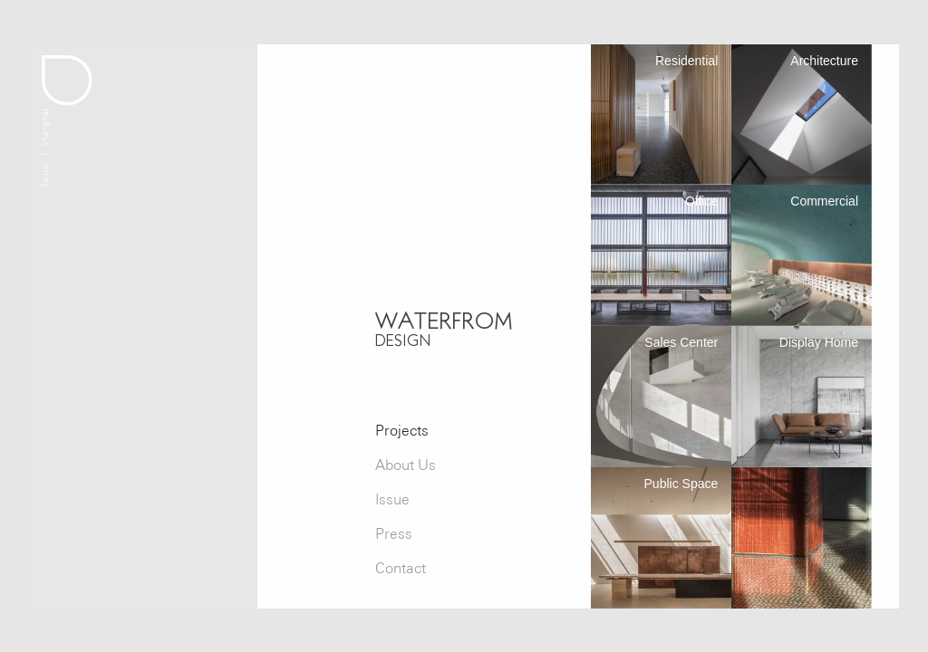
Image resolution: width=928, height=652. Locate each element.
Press (393, 533)
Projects (402, 430)
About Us (405, 465)
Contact (400, 568)
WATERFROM (444, 328)
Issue (392, 499)
